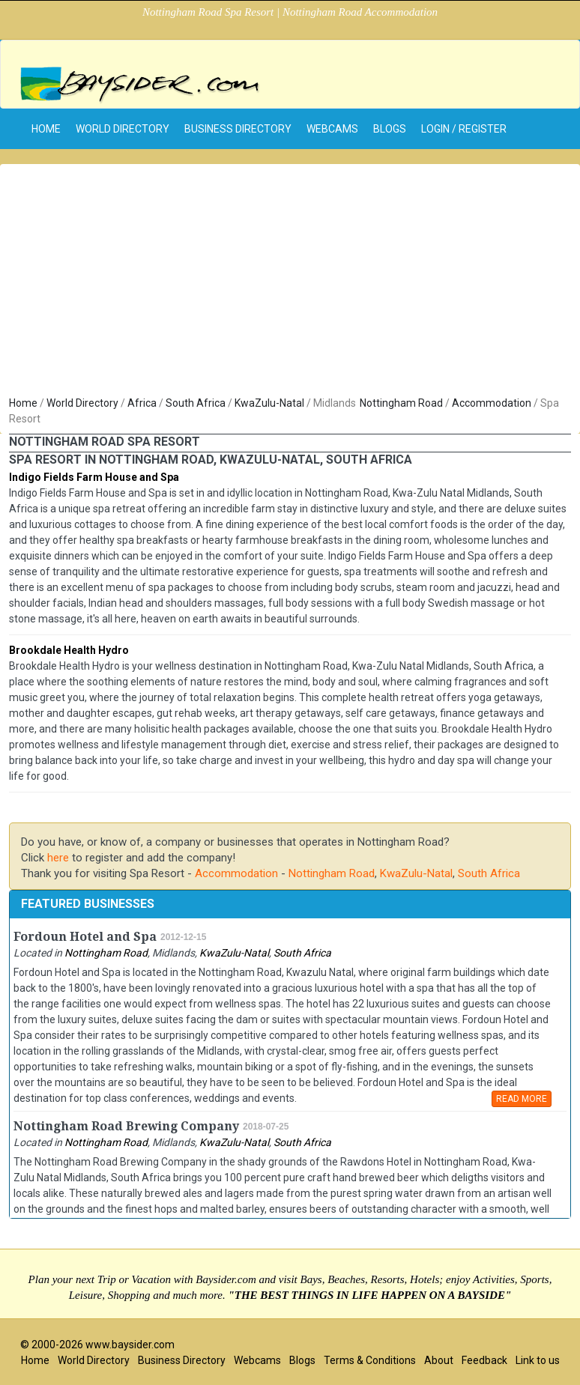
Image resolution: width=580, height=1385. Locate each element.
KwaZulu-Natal (269, 403)
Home (23, 403)
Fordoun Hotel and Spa (85, 937)
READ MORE (521, 1099)
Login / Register (464, 129)
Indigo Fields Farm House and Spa (94, 477)
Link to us (538, 1360)
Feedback (484, 1360)
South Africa (196, 403)
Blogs (389, 129)
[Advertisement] (290, 283)
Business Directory (237, 129)
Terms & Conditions (370, 1360)
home (46, 129)
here (58, 857)
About (438, 1360)
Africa (142, 403)
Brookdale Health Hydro (69, 650)
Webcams (332, 129)
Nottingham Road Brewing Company (126, 1126)
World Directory (122, 129)
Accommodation (491, 403)
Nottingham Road (401, 403)
